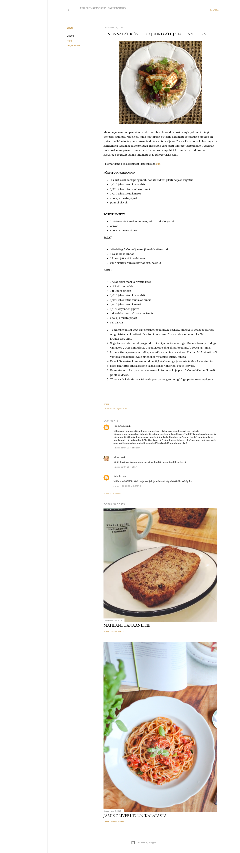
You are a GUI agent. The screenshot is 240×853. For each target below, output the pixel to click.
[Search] (215, 10)
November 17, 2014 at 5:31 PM (128, 447)
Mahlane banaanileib (127, 625)
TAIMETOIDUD (116, 8)
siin (158, 163)
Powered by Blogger (143, 843)
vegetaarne (73, 45)
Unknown (119, 426)
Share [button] (70, 27)
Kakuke (118, 476)
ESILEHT (84, 8)
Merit (117, 457)
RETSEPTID (98, 8)
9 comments (118, 631)
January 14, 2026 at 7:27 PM (127, 486)
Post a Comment (113, 493)
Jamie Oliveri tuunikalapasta (135, 815)
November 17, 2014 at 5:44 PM (128, 467)
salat (69, 41)
